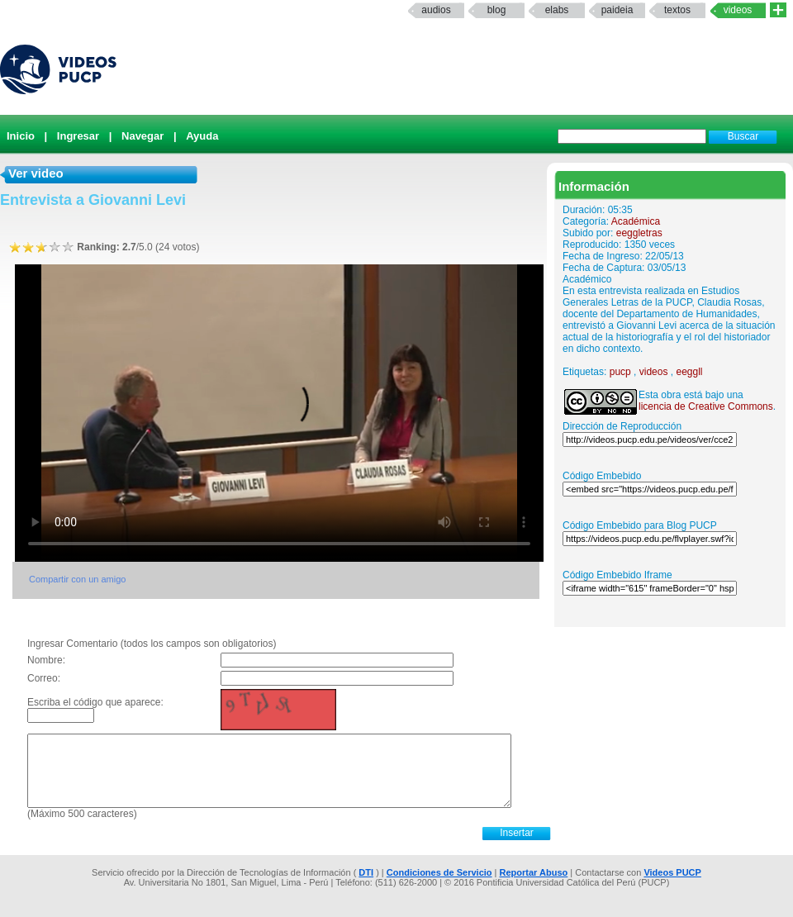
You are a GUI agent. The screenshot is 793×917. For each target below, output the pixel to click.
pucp (620, 372)
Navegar (142, 136)
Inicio (21, 136)
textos (677, 10)
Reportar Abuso (534, 872)
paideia (617, 10)
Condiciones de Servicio (439, 872)
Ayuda (202, 136)
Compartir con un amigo (77, 579)
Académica (635, 221)
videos (653, 372)
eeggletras (639, 233)
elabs (557, 10)
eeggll (689, 372)
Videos (738, 10)
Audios (435, 10)
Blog (496, 10)
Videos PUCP (672, 872)
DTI (366, 872)
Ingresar (78, 136)
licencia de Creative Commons (706, 406)
